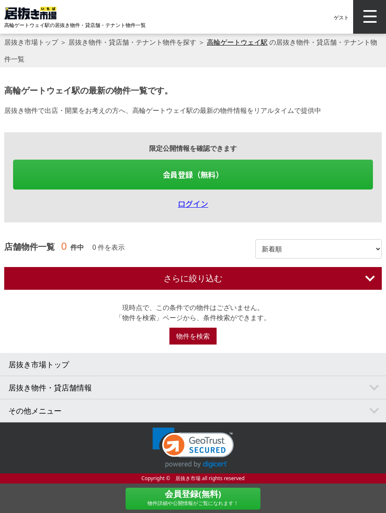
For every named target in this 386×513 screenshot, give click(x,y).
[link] (193, 448)
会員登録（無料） (193, 174)
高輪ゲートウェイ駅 (237, 42)
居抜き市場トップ (31, 42)
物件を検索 (193, 336)
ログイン (193, 203)
